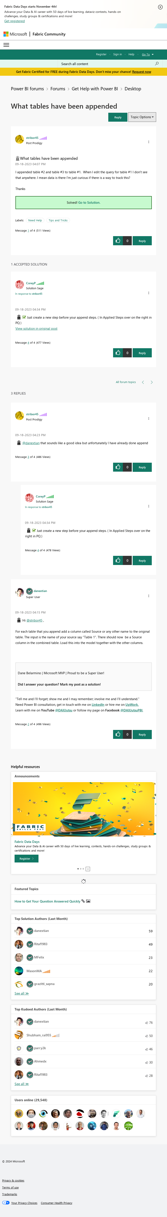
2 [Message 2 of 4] (28, 724)
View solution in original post (36, 328)
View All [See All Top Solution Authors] (22, 993)
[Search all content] (110, 64)
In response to (28, 293)
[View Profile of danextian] (40, 590)
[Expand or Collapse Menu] (6, 44)
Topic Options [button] (141, 117)
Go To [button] (146, 54)
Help (131, 54)
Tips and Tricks (58, 220)
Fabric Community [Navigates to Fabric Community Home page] (49, 34)
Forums (57, 88)
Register (101, 54)
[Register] (26, 858)
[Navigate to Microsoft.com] (15, 34)
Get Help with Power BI (95, 88)
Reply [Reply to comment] (142, 353)
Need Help (35, 220)
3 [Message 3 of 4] (28, 457)
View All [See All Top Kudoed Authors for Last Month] (22, 1083)
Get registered (14, 21)
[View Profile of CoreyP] (31, 283)
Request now (141, 71)
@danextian (31, 443)
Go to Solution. (89, 202)
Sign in (117, 54)
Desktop (133, 88)
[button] (117, 117)
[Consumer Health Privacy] (56, 1203)
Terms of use (10, 1187)
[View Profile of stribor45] (32, 137)
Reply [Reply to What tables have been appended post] (142, 241)
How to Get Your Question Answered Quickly (48, 901)
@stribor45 (34, 620)
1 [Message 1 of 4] (28, 230)
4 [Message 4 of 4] (28, 342)
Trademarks (9, 1194)
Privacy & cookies (13, 1180)
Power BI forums (27, 88)
